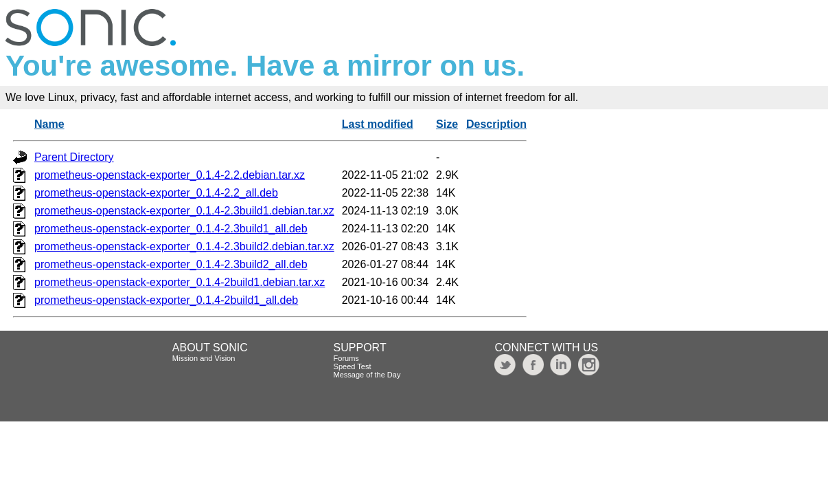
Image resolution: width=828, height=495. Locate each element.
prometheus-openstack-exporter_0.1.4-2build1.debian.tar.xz (179, 282)
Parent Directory (74, 157)
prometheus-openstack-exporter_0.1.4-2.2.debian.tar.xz (169, 175)
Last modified (377, 124)
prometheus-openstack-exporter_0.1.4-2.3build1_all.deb (171, 228)
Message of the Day (367, 375)
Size (447, 124)
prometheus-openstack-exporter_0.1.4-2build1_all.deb (166, 300)
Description (496, 124)
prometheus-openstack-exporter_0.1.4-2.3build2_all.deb (171, 264)
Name (49, 124)
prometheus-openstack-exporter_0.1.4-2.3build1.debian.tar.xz (184, 211)
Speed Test (352, 366)
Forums (346, 358)
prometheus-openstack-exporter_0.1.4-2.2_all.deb (156, 193)
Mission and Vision (203, 358)
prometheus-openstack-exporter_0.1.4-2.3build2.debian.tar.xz (184, 246)
